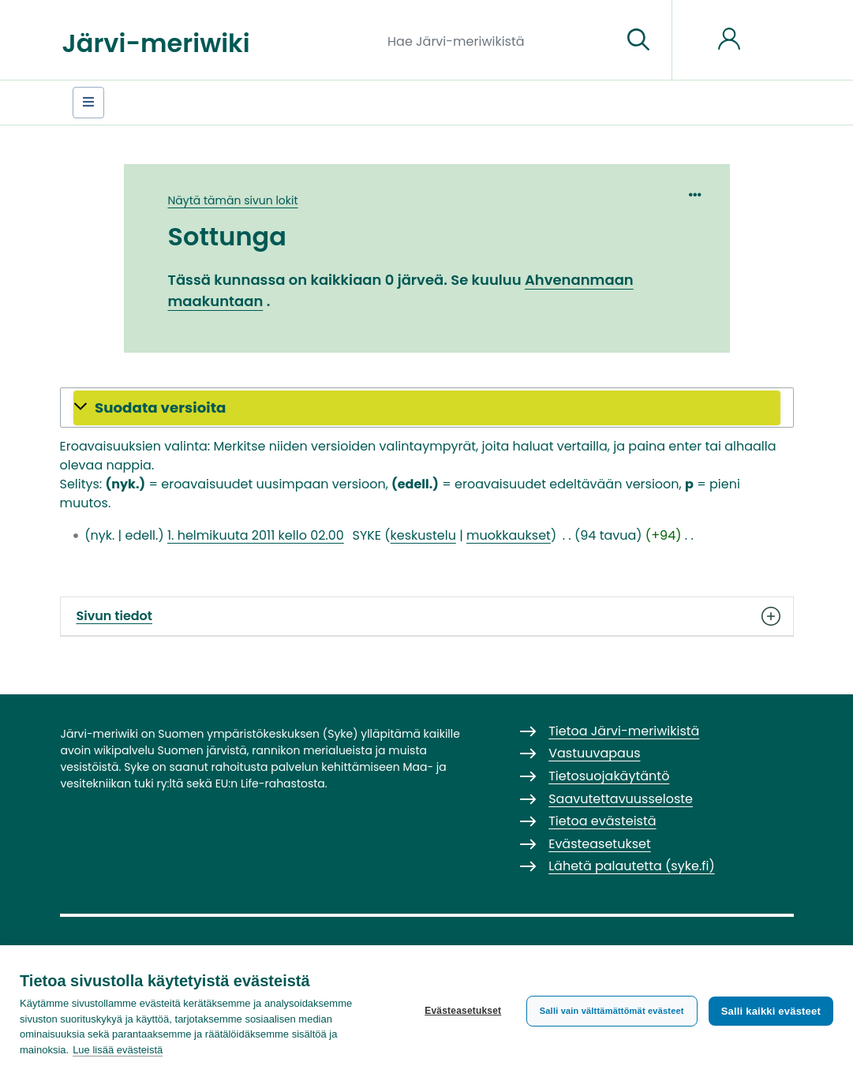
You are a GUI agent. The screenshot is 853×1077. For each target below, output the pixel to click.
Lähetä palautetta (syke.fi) (631, 866)
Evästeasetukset (463, 1010)
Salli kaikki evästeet (771, 1011)
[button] (426, 408)
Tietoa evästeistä (602, 821)
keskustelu (423, 535)
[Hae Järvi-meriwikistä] (498, 40)
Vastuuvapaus (594, 753)
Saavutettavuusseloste (620, 799)
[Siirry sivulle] (638, 40)
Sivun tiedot (427, 616)
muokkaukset (508, 535)
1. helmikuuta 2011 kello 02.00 (255, 535)
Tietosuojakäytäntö (608, 776)
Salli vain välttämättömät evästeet (612, 1010)
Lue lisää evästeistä (118, 1050)
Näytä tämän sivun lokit (233, 200)
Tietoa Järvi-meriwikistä (623, 731)
